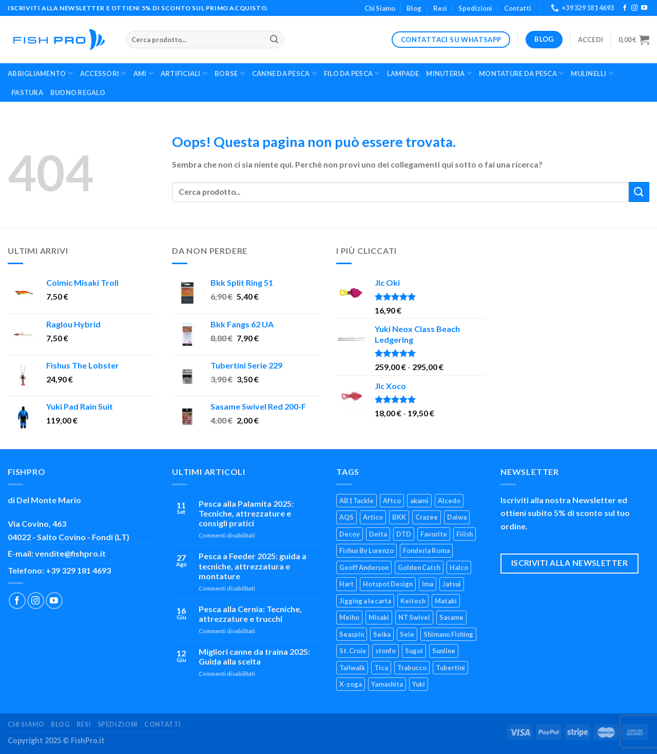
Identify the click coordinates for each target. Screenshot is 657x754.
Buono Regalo (77, 92)
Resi (440, 8)
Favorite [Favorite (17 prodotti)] (433, 534)
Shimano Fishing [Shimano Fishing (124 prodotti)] (448, 634)
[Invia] (274, 39)
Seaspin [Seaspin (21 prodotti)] (351, 634)
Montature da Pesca (521, 73)
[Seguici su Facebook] (625, 8)
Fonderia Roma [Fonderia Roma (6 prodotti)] (426, 550)
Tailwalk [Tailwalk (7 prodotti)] (352, 668)
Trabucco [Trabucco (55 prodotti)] (412, 668)
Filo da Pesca (352, 73)
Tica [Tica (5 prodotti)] (381, 668)
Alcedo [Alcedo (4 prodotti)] (449, 500)
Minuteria (449, 73)
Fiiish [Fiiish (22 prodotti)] (464, 534)
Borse (230, 73)
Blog (414, 8)
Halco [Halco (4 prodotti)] (459, 567)
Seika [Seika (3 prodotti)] (382, 634)
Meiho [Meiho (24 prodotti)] (349, 617)
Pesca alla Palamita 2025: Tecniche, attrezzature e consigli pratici (246, 513)
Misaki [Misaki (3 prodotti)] (379, 617)
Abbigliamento (40, 73)
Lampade (403, 73)
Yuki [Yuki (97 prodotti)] (418, 684)
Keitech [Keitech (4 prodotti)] (413, 601)
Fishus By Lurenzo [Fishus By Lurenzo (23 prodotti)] (366, 550)
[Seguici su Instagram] (634, 8)
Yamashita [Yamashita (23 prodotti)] (387, 684)
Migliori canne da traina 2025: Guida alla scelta (254, 656)
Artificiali (184, 73)
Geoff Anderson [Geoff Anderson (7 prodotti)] (364, 567)
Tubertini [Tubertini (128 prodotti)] (450, 668)
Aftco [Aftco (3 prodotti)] (392, 500)
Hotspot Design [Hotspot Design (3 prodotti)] (388, 584)
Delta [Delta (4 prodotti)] (378, 534)
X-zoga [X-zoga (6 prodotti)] (350, 684)
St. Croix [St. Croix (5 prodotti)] (352, 651)
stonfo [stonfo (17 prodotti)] (385, 651)
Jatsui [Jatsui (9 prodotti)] (451, 584)
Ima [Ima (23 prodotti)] (427, 584)
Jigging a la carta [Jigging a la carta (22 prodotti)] (365, 601)
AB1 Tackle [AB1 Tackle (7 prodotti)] (356, 500)
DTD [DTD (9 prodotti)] (403, 534)
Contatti (517, 8)
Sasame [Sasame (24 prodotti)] (451, 617)
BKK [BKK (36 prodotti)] (399, 517)
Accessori (103, 73)
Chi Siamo (379, 8)
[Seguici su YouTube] (644, 8)
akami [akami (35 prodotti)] (419, 500)
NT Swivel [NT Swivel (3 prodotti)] (414, 617)
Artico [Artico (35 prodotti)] (373, 517)
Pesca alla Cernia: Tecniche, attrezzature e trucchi (250, 613)
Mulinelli (592, 73)
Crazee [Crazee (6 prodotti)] (426, 517)
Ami (143, 73)
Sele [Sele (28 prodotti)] (407, 634)
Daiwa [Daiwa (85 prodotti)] (457, 517)
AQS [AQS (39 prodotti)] (346, 517)
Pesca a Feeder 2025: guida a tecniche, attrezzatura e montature (252, 565)
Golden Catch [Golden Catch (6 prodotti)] (419, 567)
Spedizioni (475, 8)
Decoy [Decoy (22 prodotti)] (349, 534)
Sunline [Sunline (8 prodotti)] (443, 651)
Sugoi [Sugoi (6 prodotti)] (414, 651)
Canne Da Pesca (284, 73)
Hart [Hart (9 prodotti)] (346, 584)
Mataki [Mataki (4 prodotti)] (446, 601)
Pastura (27, 92)
